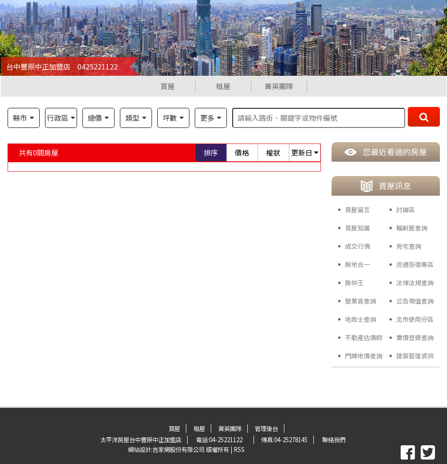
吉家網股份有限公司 (178, 449)
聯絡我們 (333, 439)
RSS (239, 449)
